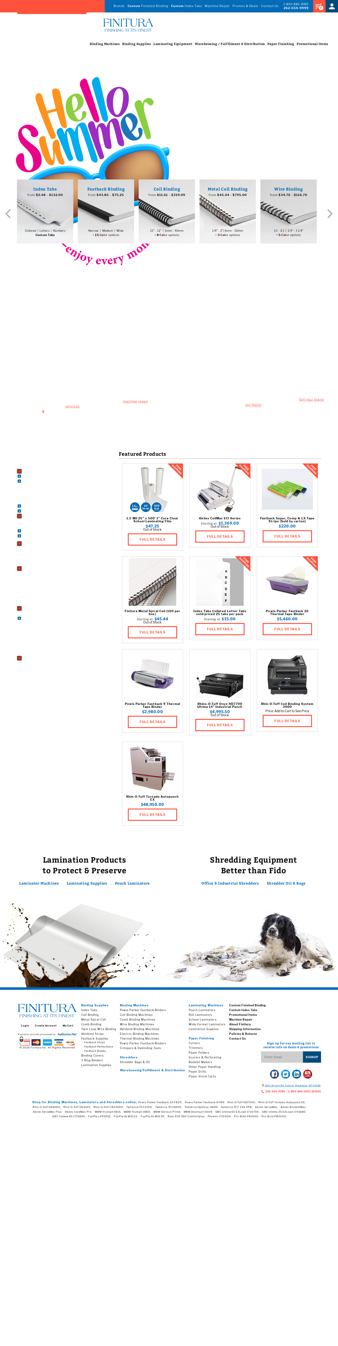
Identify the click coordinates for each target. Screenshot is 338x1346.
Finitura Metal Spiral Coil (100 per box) (152, 614)
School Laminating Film (41, 597)
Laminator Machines (42, 884)
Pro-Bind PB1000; (246, 1117)
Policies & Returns (243, 1035)
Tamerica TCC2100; (139, 1108)
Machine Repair (215, 6)
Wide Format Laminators (42, 563)
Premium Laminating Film (43, 587)
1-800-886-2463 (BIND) (304, 1092)
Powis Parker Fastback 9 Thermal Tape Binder (152, 706)
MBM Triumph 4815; (108, 1113)
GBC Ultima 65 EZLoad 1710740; (237, 1113)
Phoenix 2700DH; (220, 1117)
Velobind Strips (92, 1035)
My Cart (68, 1027)
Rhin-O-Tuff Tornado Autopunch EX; (282, 1103)
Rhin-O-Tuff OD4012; (77, 1108)
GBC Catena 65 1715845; (69, 1117)
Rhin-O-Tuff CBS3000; (108, 1108)
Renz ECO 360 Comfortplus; (186, 1117)
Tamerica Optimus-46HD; (201, 1108)
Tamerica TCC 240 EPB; (237, 1108)
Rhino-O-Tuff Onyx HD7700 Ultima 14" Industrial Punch (219, 706)
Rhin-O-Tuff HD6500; (47, 1108)
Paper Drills (197, 1072)
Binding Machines (36, 472)
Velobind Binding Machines (43, 506)
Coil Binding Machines (40, 476)
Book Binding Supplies (41, 530)
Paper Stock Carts (38, 637)
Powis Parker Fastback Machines (47, 496)
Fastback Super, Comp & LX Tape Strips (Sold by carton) (287, 521)
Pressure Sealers (37, 641)
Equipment (163, 44)
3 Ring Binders (36, 521)
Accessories (32, 466)
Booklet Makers (37, 612)
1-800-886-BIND (296, 4)
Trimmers (196, 1049)
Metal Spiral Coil (93, 1020)
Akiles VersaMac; (266, 1108)
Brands (114, 6)
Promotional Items (243, 1016)
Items (305, 44)
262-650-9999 (296, 8)
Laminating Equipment (39, 544)
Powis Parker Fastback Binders (143, 1011)
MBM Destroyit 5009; (198, 1113)
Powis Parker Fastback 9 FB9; (205, 1103)
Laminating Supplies (86, 884)
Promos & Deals (244, 6)
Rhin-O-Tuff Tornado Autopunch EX (152, 799)
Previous (8, 214)
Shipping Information (245, 1030)
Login (25, 1027)
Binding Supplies (35, 516)
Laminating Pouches (39, 583)
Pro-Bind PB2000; (274, 1117)
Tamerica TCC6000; (168, 1108)
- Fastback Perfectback (97, 1047)
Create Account (46, 1027)
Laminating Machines (206, 1006)
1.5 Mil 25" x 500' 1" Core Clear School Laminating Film (152, 521)
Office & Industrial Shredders (231, 884)
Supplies (130, 44)
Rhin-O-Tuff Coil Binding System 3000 (287, 706)
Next (330, 214)
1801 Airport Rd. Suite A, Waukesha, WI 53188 (86, 362)
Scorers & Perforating (205, 1058)
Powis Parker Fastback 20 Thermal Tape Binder (287, 614)
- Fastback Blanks (94, 1052)
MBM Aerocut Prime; (167, 1113)
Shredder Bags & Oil (135, 1063)
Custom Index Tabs (243, 1011)
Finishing (273, 44)
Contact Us (269, 6)
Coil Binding (90, 1016)
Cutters (194, 1044)
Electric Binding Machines (139, 1035)
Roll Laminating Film (39, 592)
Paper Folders (35, 632)
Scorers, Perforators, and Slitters (46, 646)
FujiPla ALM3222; (126, 1117)
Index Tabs (183, 6)
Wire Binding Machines (41, 511)
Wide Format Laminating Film (45, 602)
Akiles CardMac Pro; (79, 1113)
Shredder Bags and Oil (40, 661)
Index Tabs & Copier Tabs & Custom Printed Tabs (49, 537)
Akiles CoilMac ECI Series (220, 519)
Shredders (31, 657)
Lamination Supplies (37, 568)
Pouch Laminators (38, 548)
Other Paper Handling (205, 1068)
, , (293, 1086)
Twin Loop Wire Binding (98, 1030)
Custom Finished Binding (247, 1006)
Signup (312, 1058)
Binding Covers (36, 526)
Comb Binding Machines (42, 481)
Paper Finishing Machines (41, 607)
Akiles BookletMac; (294, 1108)
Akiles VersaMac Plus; (47, 1113)
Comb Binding (91, 1025)
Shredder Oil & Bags (283, 884)
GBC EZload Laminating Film (44, 578)
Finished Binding (144, 6)
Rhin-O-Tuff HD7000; (241, 1103)
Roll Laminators (36, 553)
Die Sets (32, 486)
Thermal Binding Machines (43, 501)
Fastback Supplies (94, 1039)
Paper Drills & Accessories (43, 627)
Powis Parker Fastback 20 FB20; (160, 1103)
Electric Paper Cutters (40, 617)
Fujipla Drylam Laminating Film (46, 573)
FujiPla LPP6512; (100, 1117)
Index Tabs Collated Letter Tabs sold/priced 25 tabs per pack (219, 614)
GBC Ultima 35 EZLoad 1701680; (284, 1113)
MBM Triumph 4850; (137, 1113)
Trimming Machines (39, 651)
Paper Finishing (201, 1039)
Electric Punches (37, 491)
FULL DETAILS (152, 540)
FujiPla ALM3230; (153, 1117)
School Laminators (38, 558)
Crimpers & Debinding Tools (140, 1049)
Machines (99, 44)
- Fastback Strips (93, 1043)
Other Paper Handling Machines (46, 622)
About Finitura (240, 1025)
